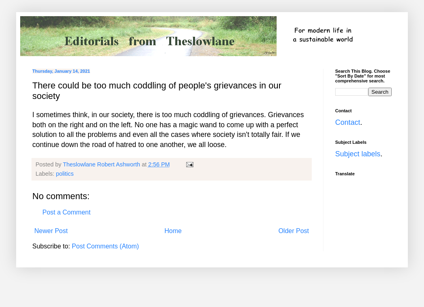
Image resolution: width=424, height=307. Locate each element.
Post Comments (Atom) (105, 246)
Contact (347, 122)
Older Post (293, 230)
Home (173, 230)
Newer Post (51, 230)
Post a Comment (66, 212)
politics (64, 173)
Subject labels (357, 154)
